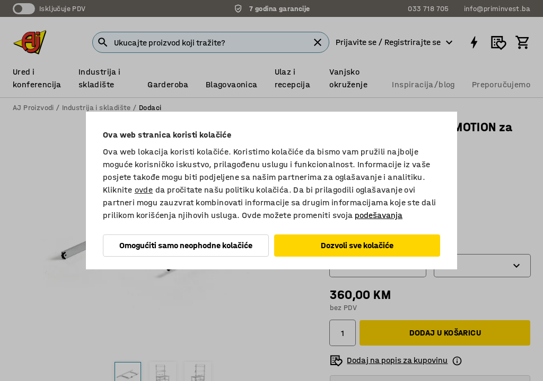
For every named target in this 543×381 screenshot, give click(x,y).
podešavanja (378, 215)
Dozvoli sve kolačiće (357, 245)
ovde (144, 190)
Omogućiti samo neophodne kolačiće (185, 245)
